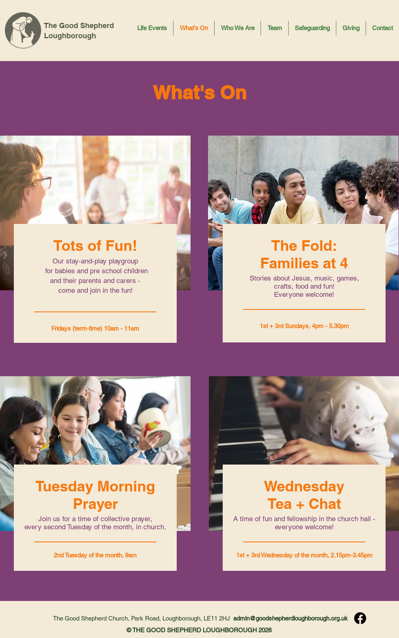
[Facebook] (360, 618)
